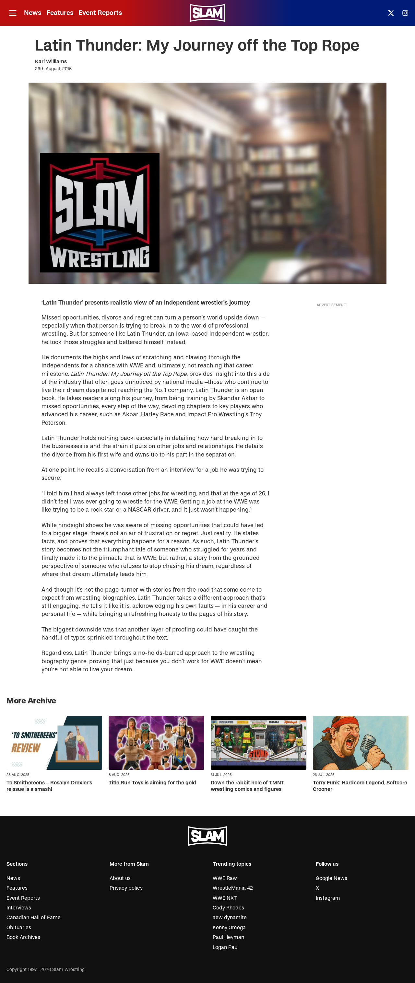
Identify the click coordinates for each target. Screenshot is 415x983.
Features (59, 13)
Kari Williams (51, 61)
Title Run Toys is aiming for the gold (152, 783)
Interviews (18, 908)
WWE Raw (225, 878)
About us (120, 878)
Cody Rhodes (228, 908)
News (32, 13)
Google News (331, 878)
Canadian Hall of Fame (33, 917)
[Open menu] (12, 13)
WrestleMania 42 (233, 888)
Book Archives (23, 937)
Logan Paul (226, 947)
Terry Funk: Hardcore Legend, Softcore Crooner (360, 786)
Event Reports (100, 13)
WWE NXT (225, 898)
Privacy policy (126, 888)
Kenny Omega (229, 928)
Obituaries (18, 928)
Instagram (328, 898)
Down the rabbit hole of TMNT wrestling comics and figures (247, 786)
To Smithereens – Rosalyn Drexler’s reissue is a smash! (49, 786)
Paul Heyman (228, 937)
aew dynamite (230, 917)
